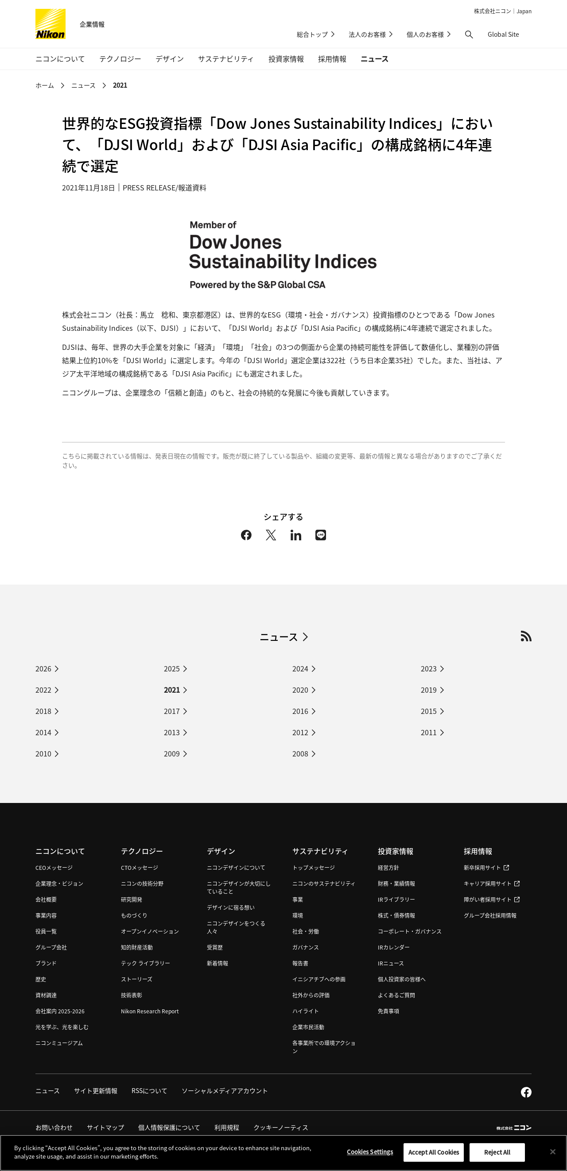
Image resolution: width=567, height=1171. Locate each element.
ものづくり (134, 915)
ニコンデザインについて (236, 867)
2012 (300, 732)
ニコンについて (60, 850)
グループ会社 (51, 947)
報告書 (300, 963)
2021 (120, 85)
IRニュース (391, 963)
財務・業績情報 (396, 883)
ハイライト (305, 1011)
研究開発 (131, 899)
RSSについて (149, 1090)
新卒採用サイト (486, 867)
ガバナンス (305, 947)
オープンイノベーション (150, 931)
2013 (172, 732)
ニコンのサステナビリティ (324, 883)
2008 (300, 753)
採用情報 (478, 850)
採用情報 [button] (332, 58)
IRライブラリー (396, 899)
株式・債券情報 (396, 915)
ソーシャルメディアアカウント (225, 1090)
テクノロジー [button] (120, 58)
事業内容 (46, 915)
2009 (172, 753)
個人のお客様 (425, 34)
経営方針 (388, 867)
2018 (43, 711)
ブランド (46, 963)
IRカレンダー (394, 947)
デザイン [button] (169, 58)
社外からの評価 (311, 995)
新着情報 (217, 963)
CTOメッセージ (139, 867)
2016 (300, 711)
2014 (43, 732)
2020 (300, 689)
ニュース (374, 58)
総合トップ (312, 34)
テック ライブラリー (145, 963)
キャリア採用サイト (492, 883)
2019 (429, 689)
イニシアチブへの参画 (319, 979)
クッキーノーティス (280, 1127)
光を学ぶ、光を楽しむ (62, 1027)
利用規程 (226, 1127)
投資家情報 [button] (286, 58)
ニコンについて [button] (60, 58)
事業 (297, 899)
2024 (300, 668)
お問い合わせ (54, 1127)
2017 (172, 711)
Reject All (497, 1155)
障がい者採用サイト (492, 899)
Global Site (510, 34)
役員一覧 (46, 931)
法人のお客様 (367, 34)
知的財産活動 (137, 947)
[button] (469, 34)
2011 (429, 732)
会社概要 (46, 899)
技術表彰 (131, 995)
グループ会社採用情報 (490, 915)
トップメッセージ (313, 867)
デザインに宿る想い (231, 907)
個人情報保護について (169, 1127)
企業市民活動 (308, 1027)
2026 (43, 668)
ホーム (44, 85)
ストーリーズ (136, 979)
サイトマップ (105, 1127)
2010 (43, 753)
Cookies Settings (370, 1155)
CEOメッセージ (54, 867)
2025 (172, 668)
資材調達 (46, 995)
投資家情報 (395, 850)
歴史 (40, 979)
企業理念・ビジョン (59, 883)
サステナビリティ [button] (226, 58)
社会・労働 (305, 931)
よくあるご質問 (396, 995)
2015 (429, 711)
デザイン (221, 850)
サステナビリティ (320, 850)
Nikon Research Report (150, 1011)
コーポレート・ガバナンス (410, 931)
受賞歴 (215, 947)
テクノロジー (142, 850)
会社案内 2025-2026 (60, 1011)
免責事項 (388, 1011)
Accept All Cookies (433, 1155)
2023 (429, 668)
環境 (297, 915)
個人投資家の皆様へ (402, 979)
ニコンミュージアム (59, 1043)
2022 (43, 689)
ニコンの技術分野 (142, 883)
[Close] (553, 1155)
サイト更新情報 (95, 1090)
